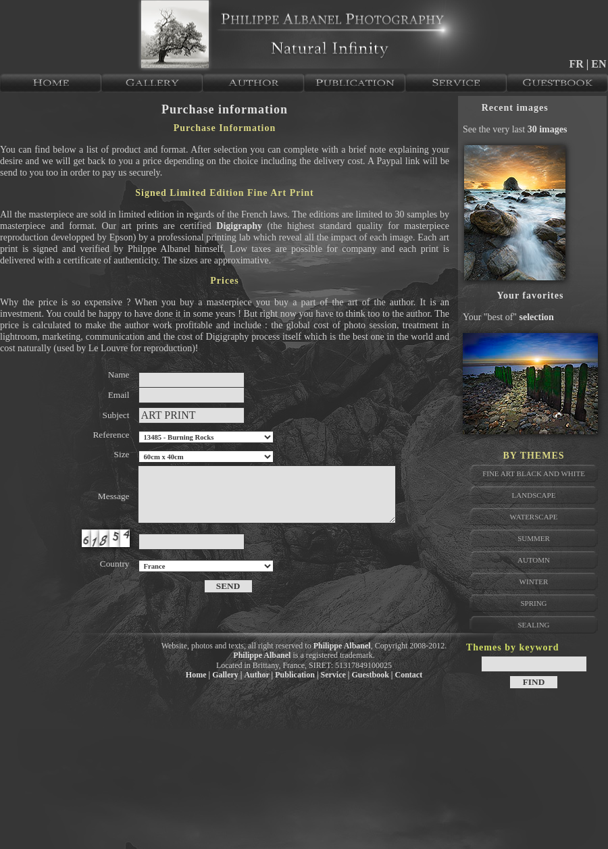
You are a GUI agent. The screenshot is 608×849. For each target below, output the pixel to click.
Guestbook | (372, 674)
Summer (533, 538)
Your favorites (530, 295)
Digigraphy (239, 226)
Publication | (296, 674)
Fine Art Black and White (533, 473)
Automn (533, 560)
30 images (547, 129)
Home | (198, 674)
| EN (596, 64)
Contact (409, 674)
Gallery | (227, 674)
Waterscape (534, 517)
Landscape (534, 495)
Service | (335, 674)
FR (577, 64)
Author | (258, 674)
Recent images (515, 108)
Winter (534, 581)
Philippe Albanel (342, 645)
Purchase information (224, 109)
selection (537, 317)
